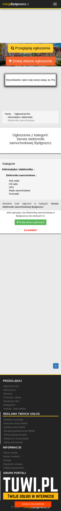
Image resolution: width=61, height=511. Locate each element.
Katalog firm (9, 405)
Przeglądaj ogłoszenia (30, 48)
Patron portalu (10, 452)
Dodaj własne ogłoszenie (30, 61)
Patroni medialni (11, 456)
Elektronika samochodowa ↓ (21, 175)
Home (8, 114)
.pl (15, 4)
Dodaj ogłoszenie (33, 504)
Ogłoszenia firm (11, 386)
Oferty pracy (9, 390)
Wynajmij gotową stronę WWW (19, 431)
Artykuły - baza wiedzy (14, 408)
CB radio (13, 184)
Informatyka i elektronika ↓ (18, 169)
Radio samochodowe (19, 190)
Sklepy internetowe (13, 442)
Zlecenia (7, 393)
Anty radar (14, 180)
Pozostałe (14, 194)
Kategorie (8, 163)
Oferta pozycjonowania (15, 434)
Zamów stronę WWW (14, 427)
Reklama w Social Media (16, 438)
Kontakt (7, 460)
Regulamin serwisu (12, 464)
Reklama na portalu (13, 419)
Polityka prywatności (13, 468)
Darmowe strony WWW (15, 423)
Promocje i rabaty (12, 397)
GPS (11, 187)
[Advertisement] (30, 256)
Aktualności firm (11, 401)
